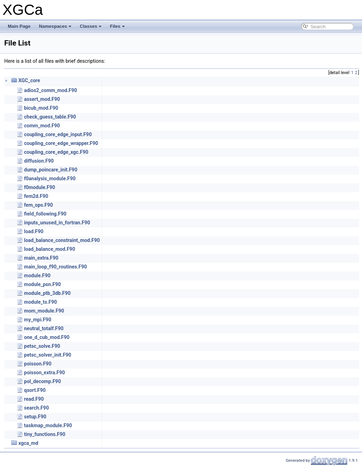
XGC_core (29, 80)
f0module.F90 (39, 187)
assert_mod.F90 (42, 99)
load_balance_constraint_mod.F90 (62, 240)
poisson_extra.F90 (44, 372)
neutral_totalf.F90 (44, 328)
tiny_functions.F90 (44, 434)
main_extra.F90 (41, 258)
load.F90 (33, 231)
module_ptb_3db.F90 (47, 293)
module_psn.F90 (42, 284)
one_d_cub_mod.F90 (47, 337)
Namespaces (55, 26)
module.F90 (37, 275)
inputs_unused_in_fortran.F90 (57, 222)
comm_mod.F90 (42, 125)
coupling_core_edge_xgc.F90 (56, 152)
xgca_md (28, 443)
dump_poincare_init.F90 (50, 170)
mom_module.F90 (44, 311)
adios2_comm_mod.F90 (50, 90)
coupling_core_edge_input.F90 (58, 134)
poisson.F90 (37, 364)
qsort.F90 (35, 390)
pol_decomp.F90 (42, 381)
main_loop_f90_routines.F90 (55, 267)
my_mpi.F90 (37, 319)
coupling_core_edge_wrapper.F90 (61, 143)
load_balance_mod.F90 (49, 249)
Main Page (19, 26)
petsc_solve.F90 (42, 346)
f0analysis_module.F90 (50, 178)
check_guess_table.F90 (50, 117)
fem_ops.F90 (38, 205)
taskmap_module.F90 (48, 425)
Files (117, 26)
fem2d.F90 (36, 196)
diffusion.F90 (39, 161)
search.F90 (36, 408)
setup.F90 (35, 416)
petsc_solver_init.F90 (47, 355)
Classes (90, 26)
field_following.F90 (45, 214)
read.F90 (34, 399)
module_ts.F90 (40, 302)
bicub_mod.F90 (41, 108)
